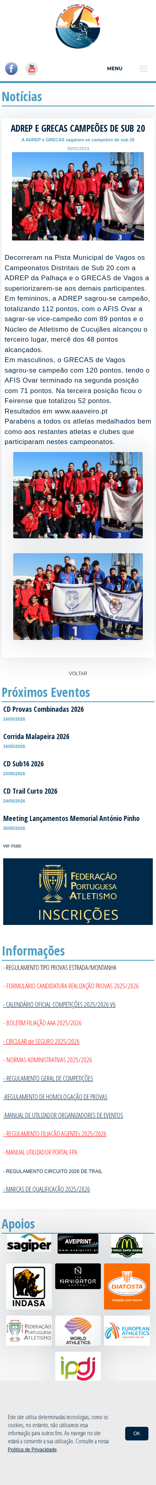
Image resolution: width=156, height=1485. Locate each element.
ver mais (12, 846)
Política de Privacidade (32, 1449)
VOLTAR (78, 673)
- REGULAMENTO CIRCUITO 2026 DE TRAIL (52, 1171)
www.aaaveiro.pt (81, 411)
